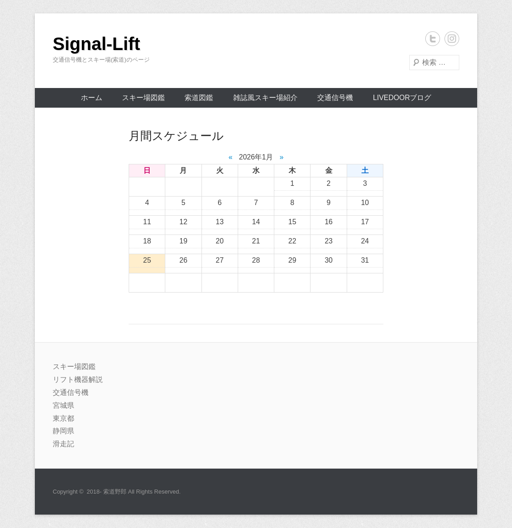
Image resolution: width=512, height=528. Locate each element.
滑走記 (63, 444)
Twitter (432, 38)
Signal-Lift (96, 44)
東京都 (63, 418)
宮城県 (63, 405)
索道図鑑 (199, 97)
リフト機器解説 (78, 379)
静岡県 (63, 431)
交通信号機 (335, 97)
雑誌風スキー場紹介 (265, 97)
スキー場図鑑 (143, 97)
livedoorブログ (402, 97)
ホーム (91, 97)
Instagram (452, 38)
